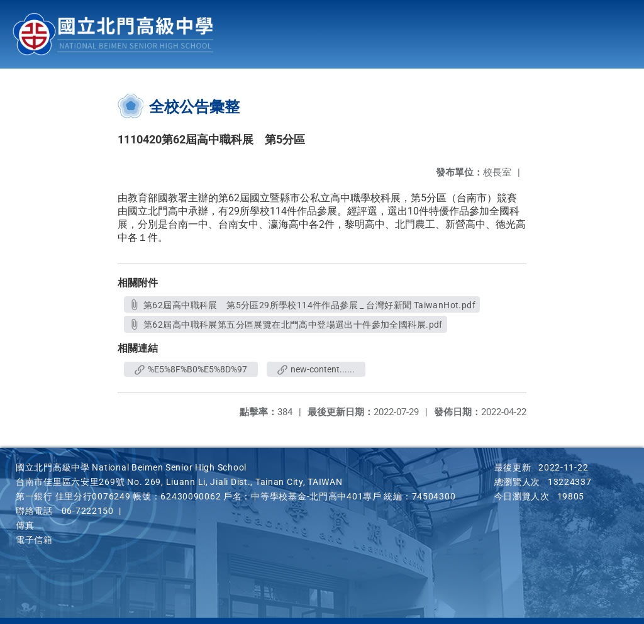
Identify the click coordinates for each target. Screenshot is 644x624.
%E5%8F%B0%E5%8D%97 (191, 369)
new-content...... (316, 369)
